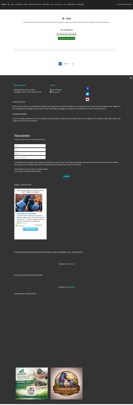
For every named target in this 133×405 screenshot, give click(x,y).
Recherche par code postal (66, 34)
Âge (8, 4)
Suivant (66, 64)
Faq (64, 4)
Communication (71, 4)
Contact (52, 85)
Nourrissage (18, 4)
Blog (12, 4)
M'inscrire (129, 4)
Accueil (3, 4)
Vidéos (25, 4)
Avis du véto (58, 4)
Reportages (80, 4)
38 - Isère (66, 18)
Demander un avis (48, 4)
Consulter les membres (66, 38)
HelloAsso (71, 264)
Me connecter (121, 4)
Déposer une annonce (35, 4)
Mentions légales (20, 85)
